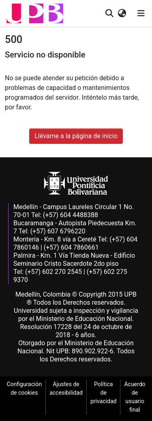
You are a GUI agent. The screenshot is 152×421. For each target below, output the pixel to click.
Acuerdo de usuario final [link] (134, 397)
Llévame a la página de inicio (76, 136)
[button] (35, 13)
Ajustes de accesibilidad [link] (66, 388)
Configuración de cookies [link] (24, 388)
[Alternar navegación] (141, 13)
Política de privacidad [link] (103, 392)
